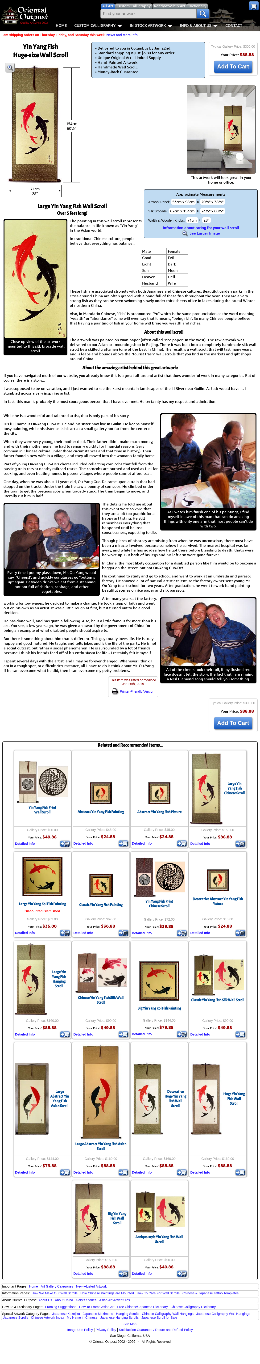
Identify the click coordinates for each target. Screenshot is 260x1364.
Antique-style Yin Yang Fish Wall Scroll (159, 1239)
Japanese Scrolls (15, 1317)
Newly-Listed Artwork (91, 1286)
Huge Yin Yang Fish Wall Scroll (234, 1099)
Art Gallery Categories (57, 1286)
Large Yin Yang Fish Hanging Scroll (59, 979)
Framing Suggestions (60, 1307)
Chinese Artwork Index (47, 1317)
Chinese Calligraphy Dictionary (193, 1307)
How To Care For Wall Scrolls (158, 1293)
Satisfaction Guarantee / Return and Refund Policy (156, 1330)
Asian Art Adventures (114, 1300)
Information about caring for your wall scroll (201, 227)
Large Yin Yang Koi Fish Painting (42, 904)
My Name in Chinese (82, 1317)
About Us (45, 1300)
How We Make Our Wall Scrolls (54, 1293)
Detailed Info (25, 844)
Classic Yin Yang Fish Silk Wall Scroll (217, 1000)
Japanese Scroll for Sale (159, 1317)
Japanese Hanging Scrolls (119, 1317)
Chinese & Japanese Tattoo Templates (210, 1293)
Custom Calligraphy (98, 25)
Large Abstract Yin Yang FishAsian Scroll (59, 1098)
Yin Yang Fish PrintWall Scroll (42, 810)
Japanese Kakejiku (66, 1314)
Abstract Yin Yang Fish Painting (101, 811)
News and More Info (121, 35)
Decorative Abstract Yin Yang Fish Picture (218, 901)
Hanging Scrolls (127, 1314)
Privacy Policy (106, 1330)
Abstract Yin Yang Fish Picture (159, 812)
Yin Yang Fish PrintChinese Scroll (159, 904)
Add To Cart (233, 66)
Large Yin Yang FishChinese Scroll (234, 788)
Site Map (130, 1324)
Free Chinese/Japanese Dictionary (142, 1307)
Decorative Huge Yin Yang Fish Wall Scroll (175, 1098)
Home (61, 25)
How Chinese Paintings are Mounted (107, 1293)
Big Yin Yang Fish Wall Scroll (117, 1218)
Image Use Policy (80, 1330)
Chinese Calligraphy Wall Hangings (168, 1314)
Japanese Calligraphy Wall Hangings (223, 1314)
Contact (233, 25)
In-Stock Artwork (151, 25)
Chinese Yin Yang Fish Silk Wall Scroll (101, 1000)
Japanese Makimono (98, 1314)
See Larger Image (201, 233)
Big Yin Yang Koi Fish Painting (159, 1008)
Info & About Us (199, 25)
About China (64, 1300)
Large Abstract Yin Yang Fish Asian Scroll (100, 1146)
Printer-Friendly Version (133, 691)
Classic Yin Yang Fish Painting (101, 904)
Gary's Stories (86, 1300)
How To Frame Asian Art (96, 1307)
